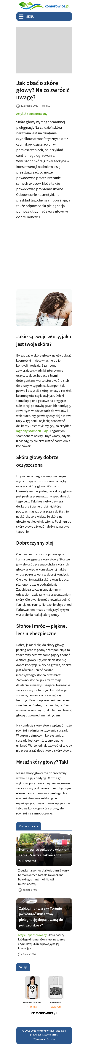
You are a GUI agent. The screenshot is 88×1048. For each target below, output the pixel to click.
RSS (55, 1034)
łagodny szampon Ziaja (32, 431)
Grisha (51, 1039)
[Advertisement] (44, 50)
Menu (29, 16)
